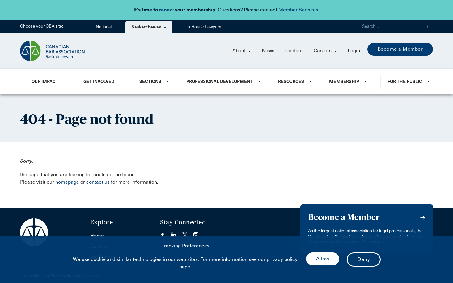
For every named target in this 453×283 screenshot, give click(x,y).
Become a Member (400, 49)
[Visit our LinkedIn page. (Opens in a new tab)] (176, 233)
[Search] (389, 26)
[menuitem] (50, 81)
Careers (325, 51)
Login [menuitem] (354, 51)
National (104, 26)
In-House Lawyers (203, 26)
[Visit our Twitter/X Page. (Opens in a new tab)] (187, 233)
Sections (150, 81)
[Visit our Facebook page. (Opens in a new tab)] (165, 233)
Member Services (298, 10)
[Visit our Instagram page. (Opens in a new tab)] (195, 233)
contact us (98, 182)
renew (166, 10)
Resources (291, 81)
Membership (344, 81)
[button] (429, 26)
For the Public (404, 81)
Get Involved (98, 81)
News (268, 51)
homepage (67, 182)
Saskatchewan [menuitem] (149, 27)
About (241, 51)
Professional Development (219, 81)
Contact (294, 51)
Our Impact (45, 81)
